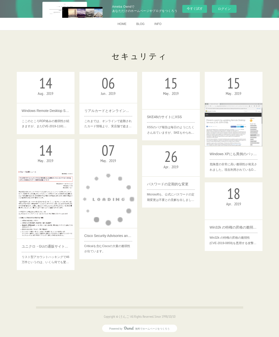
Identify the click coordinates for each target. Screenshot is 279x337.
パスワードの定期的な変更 (167, 184)
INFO (158, 24)
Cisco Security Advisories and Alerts (108, 236)
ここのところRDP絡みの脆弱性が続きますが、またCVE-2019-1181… (45, 123)
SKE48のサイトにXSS (164, 117)
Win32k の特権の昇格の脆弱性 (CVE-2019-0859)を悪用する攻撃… (233, 240)
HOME (121, 24)
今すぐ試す (195, 8)
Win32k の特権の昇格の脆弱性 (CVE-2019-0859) (234, 227)
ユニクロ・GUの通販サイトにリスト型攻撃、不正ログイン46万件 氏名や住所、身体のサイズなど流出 (46, 246)
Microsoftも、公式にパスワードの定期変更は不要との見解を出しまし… (171, 197)
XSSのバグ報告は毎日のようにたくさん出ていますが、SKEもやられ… (170, 130)
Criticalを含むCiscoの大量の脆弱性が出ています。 (107, 248)
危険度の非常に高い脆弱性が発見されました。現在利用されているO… (233, 167)
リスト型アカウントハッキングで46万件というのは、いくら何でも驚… (45, 259)
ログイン (224, 9)
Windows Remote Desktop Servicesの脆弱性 (46, 111)
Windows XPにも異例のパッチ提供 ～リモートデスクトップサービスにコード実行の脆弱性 (234, 154)
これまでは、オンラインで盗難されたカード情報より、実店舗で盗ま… (108, 123)
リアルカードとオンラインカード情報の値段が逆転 (108, 111)
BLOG (140, 24)
